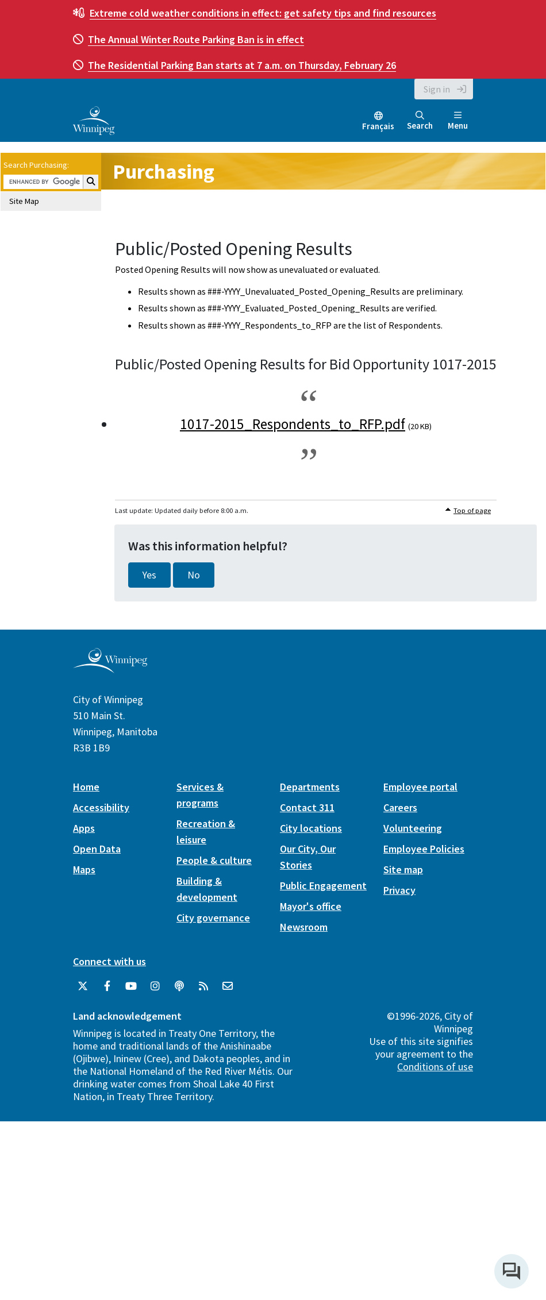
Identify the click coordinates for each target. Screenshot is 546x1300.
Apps (84, 828)
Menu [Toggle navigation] (458, 121)
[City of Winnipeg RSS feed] (203, 986)
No (193, 575)
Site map (403, 869)
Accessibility (101, 807)
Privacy (399, 890)
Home (86, 786)
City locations (311, 828)
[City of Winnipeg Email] (227, 986)
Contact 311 (307, 807)
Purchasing (163, 171)
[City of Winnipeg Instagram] (155, 986)
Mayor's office (310, 906)
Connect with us (109, 961)
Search (420, 121)
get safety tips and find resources (263, 13)
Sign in (437, 89)
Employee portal (420, 786)
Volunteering (412, 828)
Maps (84, 869)
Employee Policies (423, 848)
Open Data (97, 848)
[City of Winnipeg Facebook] (107, 986)
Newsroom (304, 926)
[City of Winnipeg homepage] (110, 669)
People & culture (214, 860)
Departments (310, 786)
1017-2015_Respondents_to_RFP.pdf (292, 424)
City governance (213, 917)
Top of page (472, 510)
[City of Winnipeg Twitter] (83, 986)
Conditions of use (435, 1066)
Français (378, 126)
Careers (400, 807)
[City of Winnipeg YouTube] (131, 986)
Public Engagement (323, 885)
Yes (149, 575)
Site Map (24, 201)
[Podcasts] (179, 986)
